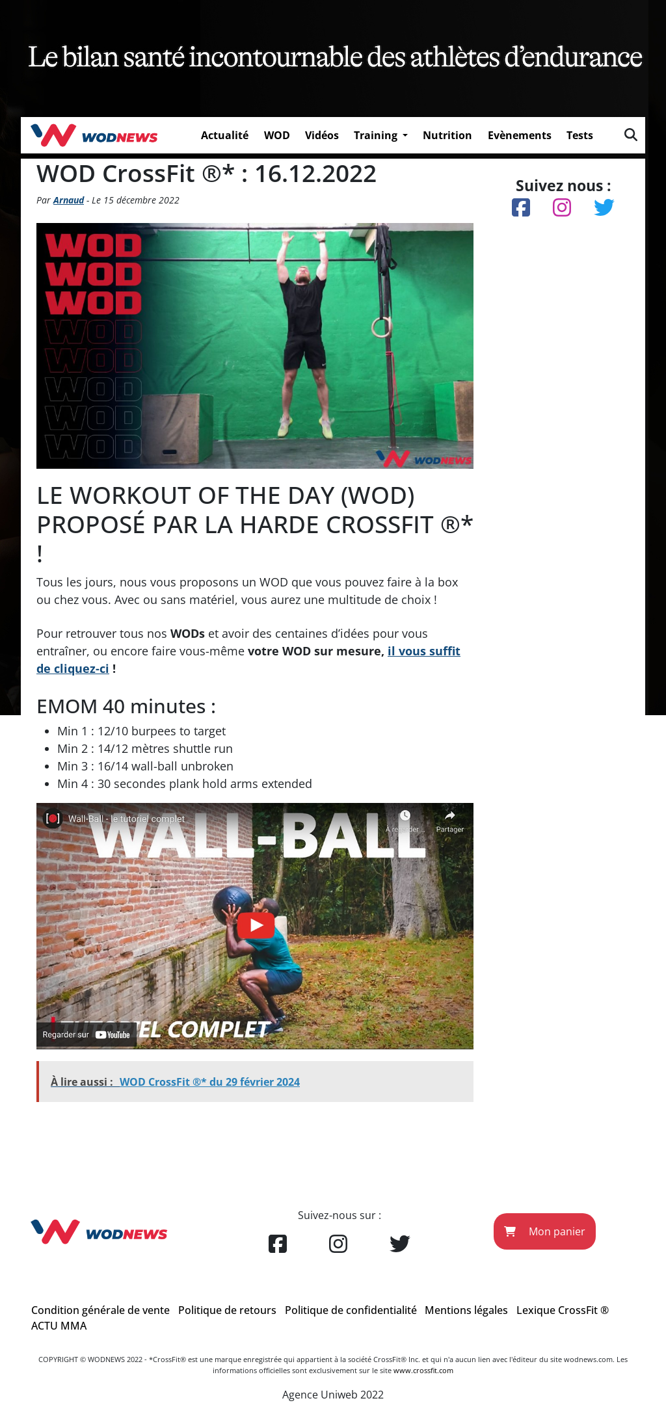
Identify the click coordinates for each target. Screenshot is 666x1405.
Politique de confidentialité (351, 1310)
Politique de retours (227, 1310)
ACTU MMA (59, 1326)
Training (377, 135)
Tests (579, 135)
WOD (277, 135)
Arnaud (68, 200)
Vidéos (322, 135)
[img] (630, 134)
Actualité (224, 135)
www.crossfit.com (423, 1370)
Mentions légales (466, 1310)
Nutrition (447, 135)
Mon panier (544, 1231)
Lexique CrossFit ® (562, 1310)
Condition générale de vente (100, 1310)
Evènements (520, 135)
